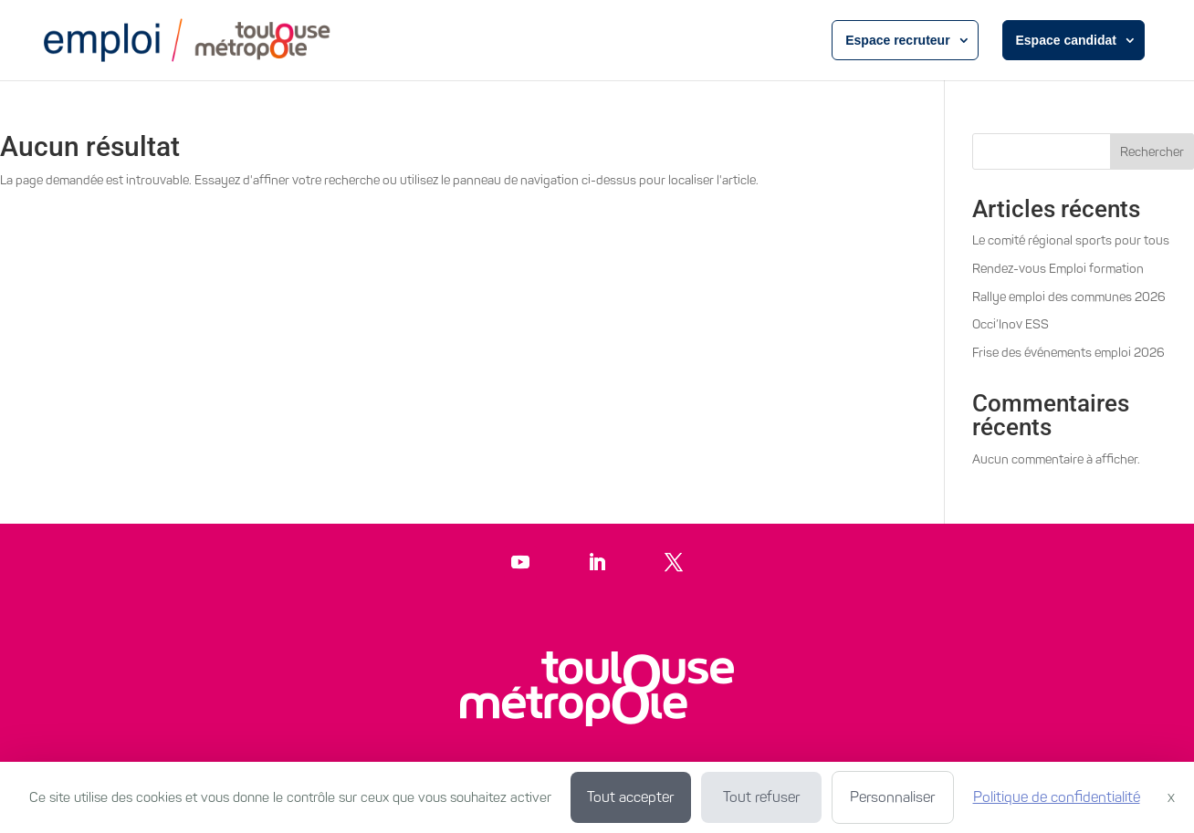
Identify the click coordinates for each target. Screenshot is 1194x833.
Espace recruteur (897, 40)
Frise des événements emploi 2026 (1068, 352)
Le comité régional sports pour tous (1070, 240)
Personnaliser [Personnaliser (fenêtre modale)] (892, 797)
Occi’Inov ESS (1010, 324)
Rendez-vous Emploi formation (1058, 268)
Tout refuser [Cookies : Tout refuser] (761, 797)
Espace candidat (1066, 40)
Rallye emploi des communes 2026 (1069, 297)
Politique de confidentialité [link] (1056, 797)
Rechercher (1152, 152)
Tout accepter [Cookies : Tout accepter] (630, 797)
